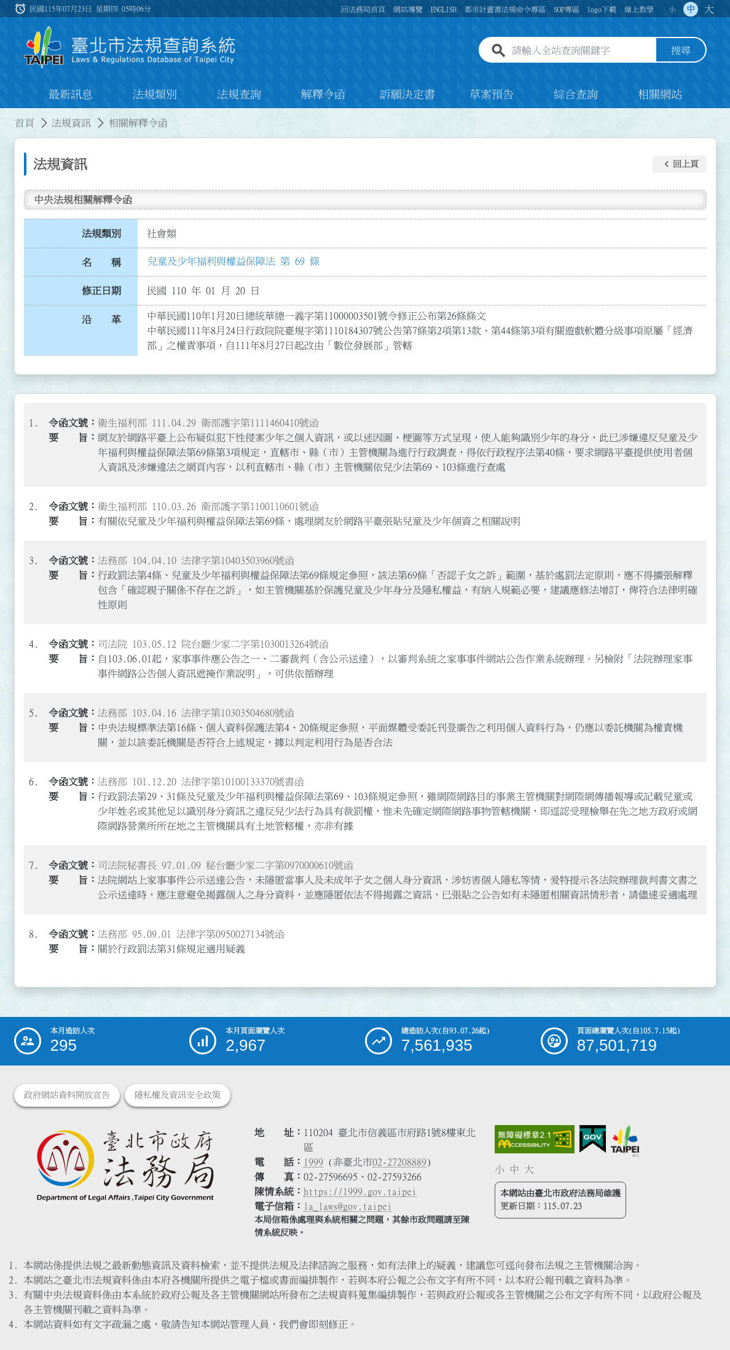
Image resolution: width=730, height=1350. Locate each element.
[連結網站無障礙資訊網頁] (535, 1139)
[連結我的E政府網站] (592, 1139)
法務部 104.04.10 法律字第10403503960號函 (196, 560)
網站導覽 (408, 9)
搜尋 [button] (681, 51)
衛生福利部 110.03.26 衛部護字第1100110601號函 (208, 506)
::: (7, 115)
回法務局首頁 (363, 9)
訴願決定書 (407, 94)
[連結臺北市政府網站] (625, 1141)
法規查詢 (239, 94)
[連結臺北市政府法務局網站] (125, 1165)
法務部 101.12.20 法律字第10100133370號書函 (201, 782)
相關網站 (660, 94)
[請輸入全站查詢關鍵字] (581, 51)
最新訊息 (71, 94)
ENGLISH (444, 9)
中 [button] (690, 9)
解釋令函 (323, 94)
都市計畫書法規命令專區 (505, 9)
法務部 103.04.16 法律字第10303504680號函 (196, 713)
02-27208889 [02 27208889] (399, 1162)
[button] (680, 164)
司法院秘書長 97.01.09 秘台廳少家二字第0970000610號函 (225, 865)
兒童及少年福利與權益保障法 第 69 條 (233, 261)
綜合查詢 (576, 94)
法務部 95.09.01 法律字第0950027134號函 (191, 934)
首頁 (24, 123)
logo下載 (601, 9)
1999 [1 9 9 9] (313, 1162)
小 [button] (672, 9)
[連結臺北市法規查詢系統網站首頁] (130, 47)
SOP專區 (566, 9)
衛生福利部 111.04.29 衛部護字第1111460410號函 (208, 423)
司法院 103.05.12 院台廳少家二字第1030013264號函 (213, 644)
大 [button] (709, 9)
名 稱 (101, 262)
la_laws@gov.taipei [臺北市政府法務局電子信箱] (348, 1206)
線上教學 (639, 9)
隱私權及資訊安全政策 (178, 1095)
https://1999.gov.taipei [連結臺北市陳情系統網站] (360, 1191)
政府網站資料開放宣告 (67, 1095)
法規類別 (155, 94)
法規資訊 (71, 123)
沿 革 (101, 319)
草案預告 (491, 94)
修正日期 (101, 291)
